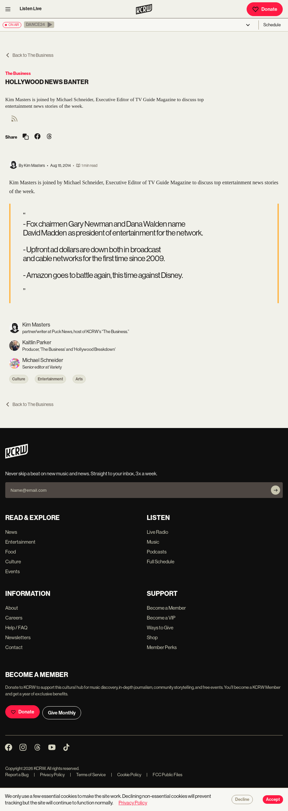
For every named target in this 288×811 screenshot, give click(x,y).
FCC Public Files (164, 774)
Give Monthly (62, 713)
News (11, 532)
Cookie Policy (126, 774)
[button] (39, 24)
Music (153, 542)
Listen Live (31, 8)
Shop (152, 637)
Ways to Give (160, 627)
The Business (18, 73)
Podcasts (156, 551)
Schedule (272, 24)
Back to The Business (29, 55)
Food (10, 551)
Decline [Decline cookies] (242, 799)
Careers (13, 617)
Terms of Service (88, 774)
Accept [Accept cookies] (273, 799)
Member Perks (162, 647)
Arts (79, 379)
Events (12, 571)
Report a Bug (17, 774)
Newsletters (18, 637)
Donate (264, 9)
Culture (18, 379)
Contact (14, 647)
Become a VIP (161, 617)
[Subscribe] (275, 490)
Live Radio (157, 532)
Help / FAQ (16, 627)
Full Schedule (160, 561)
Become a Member (166, 608)
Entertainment (50, 379)
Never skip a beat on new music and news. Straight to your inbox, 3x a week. (81, 473)
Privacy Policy (49, 774)
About (11, 608)
